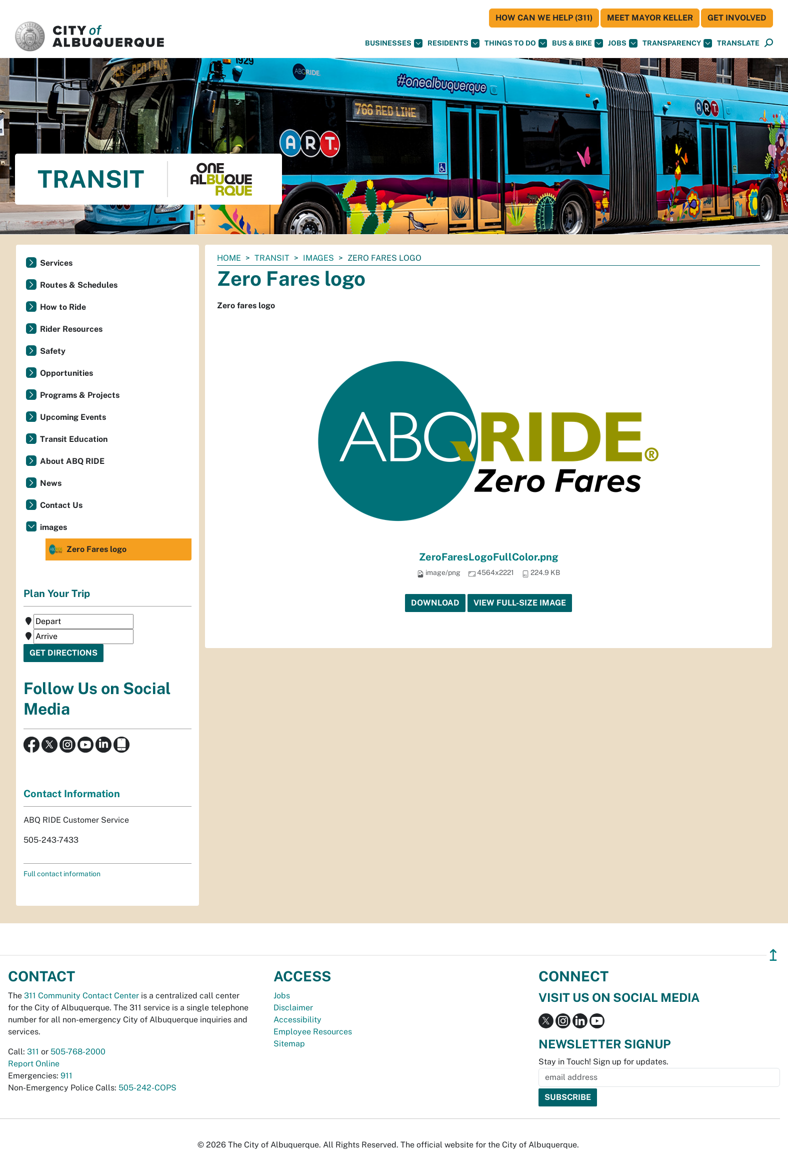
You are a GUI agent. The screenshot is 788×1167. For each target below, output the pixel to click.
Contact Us (61, 505)
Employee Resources (313, 1031)
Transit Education (74, 439)
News (51, 483)
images (318, 258)
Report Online (34, 1063)
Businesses (393, 43)
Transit (272, 258)
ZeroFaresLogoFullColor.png (488, 557)
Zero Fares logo (87, 549)
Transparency (677, 43)
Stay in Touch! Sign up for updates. (603, 1061)
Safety (53, 351)
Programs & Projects (80, 395)
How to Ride (63, 307)
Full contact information (62, 874)
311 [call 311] (33, 1051)
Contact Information (72, 794)
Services (56, 263)
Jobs (623, 43)
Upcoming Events (73, 417)
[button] (738, 43)
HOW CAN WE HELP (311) (544, 18)
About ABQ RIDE (72, 461)
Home (229, 258)
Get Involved (737, 18)
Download (435, 603)
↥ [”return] (773, 955)
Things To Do (515, 43)
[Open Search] (768, 43)
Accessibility (298, 1019)
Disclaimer (293, 1007)
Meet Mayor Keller (650, 18)
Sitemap (289, 1043)
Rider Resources (71, 329)
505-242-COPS (147, 1087)
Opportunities (66, 373)
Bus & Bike (577, 43)
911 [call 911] (66, 1075)
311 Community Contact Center (81, 995)
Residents (454, 43)
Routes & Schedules (79, 285)
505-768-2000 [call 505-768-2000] (78, 1051)
